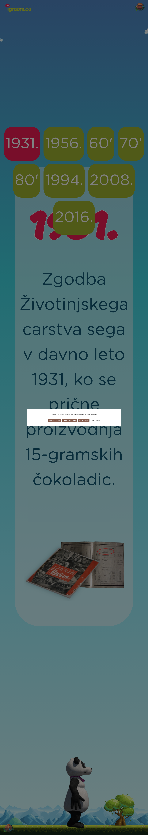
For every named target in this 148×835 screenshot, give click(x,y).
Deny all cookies (69, 420)
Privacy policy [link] (95, 420)
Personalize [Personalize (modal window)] (83, 420)
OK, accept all (54, 420)
